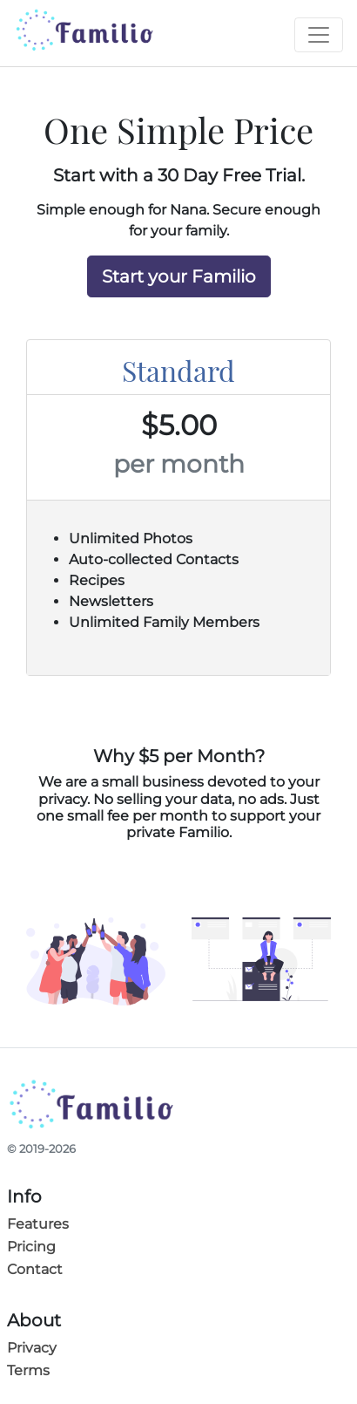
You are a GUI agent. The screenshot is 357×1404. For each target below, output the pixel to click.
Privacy (32, 1347)
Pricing (31, 1246)
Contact (35, 1269)
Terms (28, 1370)
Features (38, 1224)
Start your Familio (179, 276)
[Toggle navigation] (318, 34)
